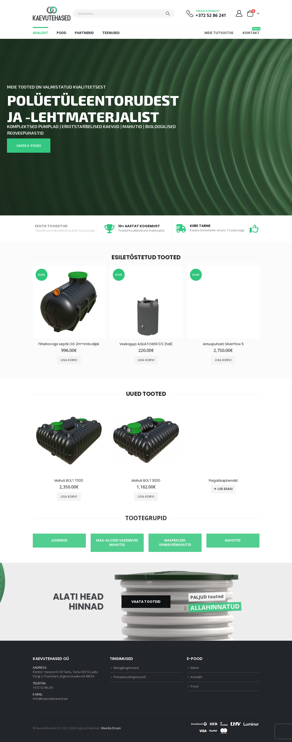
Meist (195, 668)
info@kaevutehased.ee (50, 698)
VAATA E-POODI (28, 146)
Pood (62, 32)
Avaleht (40, 32)
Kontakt (251, 31)
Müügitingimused (126, 668)
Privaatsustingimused (130, 677)
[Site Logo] (52, 14)
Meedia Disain (111, 728)
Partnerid (84, 32)
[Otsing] (168, 13)
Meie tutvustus (218, 32)
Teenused (111, 32)
